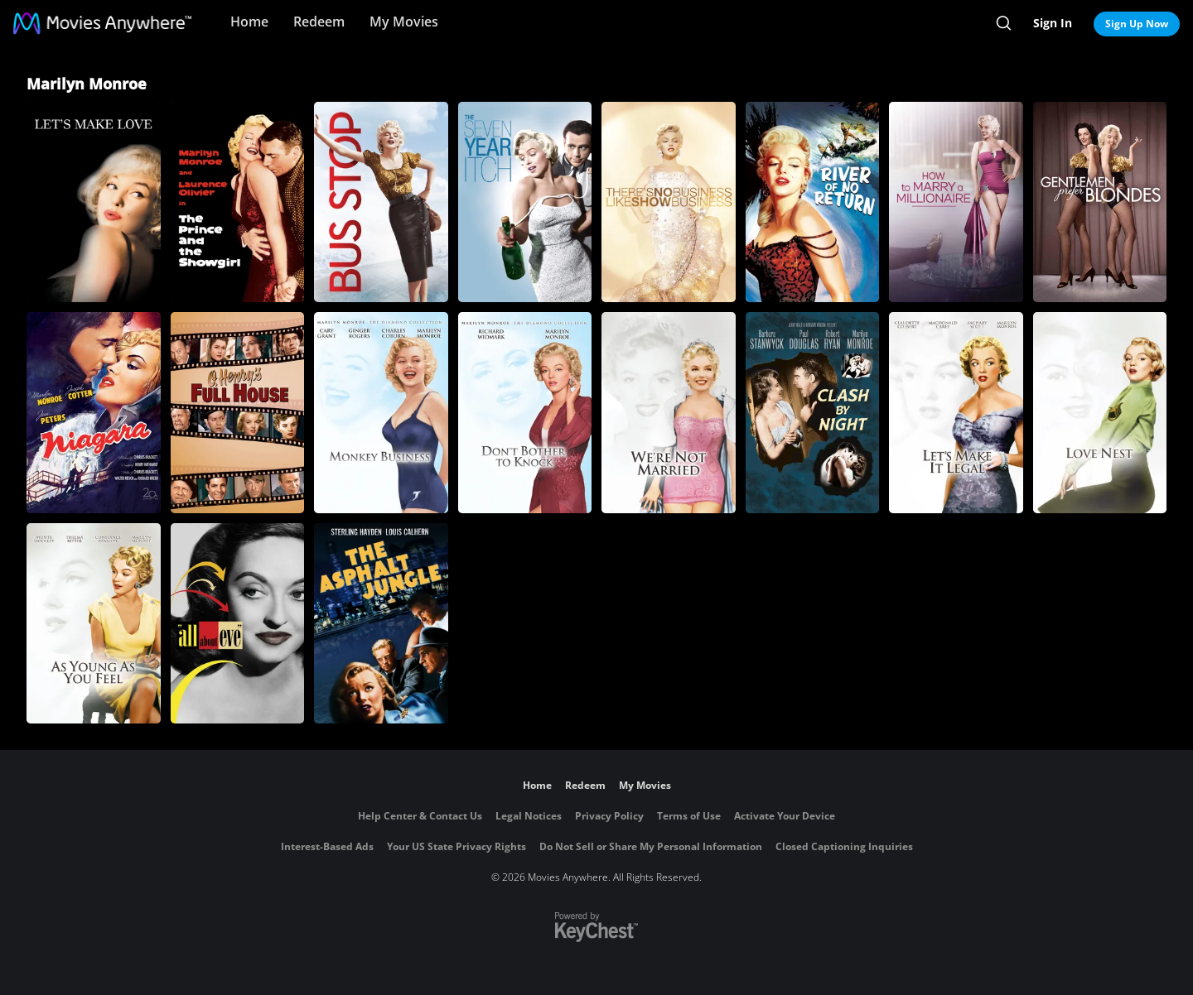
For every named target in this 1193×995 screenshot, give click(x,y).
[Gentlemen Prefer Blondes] (1100, 202)
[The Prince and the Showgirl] (238, 202)
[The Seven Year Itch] (525, 202)
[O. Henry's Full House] (238, 412)
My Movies (403, 21)
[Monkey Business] (381, 412)
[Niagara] (94, 412)
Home (249, 21)
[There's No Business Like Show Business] (668, 202)
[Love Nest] (1100, 412)
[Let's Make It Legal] (956, 412)
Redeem (319, 21)
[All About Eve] (238, 623)
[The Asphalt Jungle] (381, 623)
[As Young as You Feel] (94, 623)
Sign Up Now (1136, 24)
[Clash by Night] (813, 412)
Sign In (1052, 23)
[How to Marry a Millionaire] (956, 202)
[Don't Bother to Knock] (525, 412)
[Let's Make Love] (94, 202)
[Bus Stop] (381, 202)
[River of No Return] (813, 202)
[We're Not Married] (668, 412)
